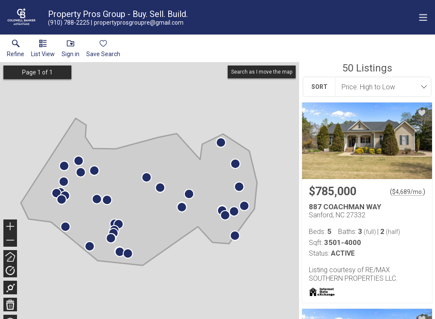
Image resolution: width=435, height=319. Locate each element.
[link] (15, 50)
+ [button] (10, 227)
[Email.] (137, 22)
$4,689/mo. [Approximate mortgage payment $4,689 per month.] (407, 191)
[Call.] (69, 22)
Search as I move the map (261, 72)
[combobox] (381, 86)
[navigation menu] (423, 17)
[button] (42, 50)
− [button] (10, 240)
